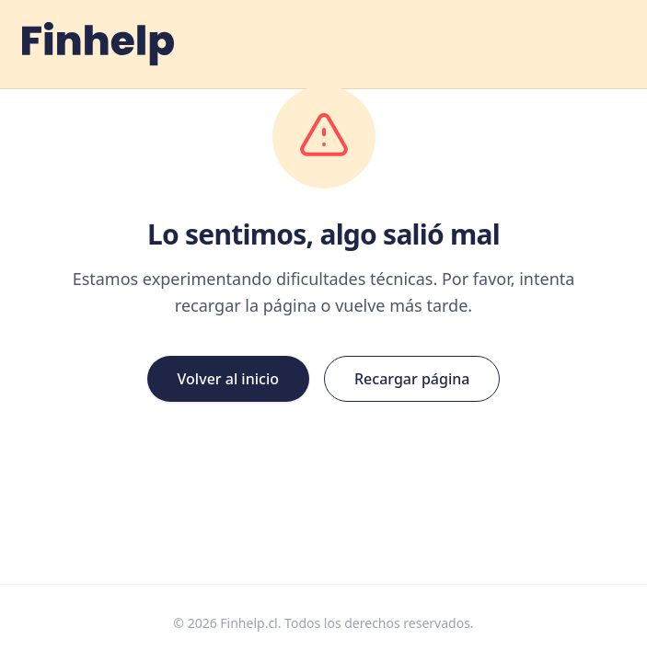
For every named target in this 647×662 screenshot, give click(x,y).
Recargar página (411, 379)
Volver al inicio (228, 379)
